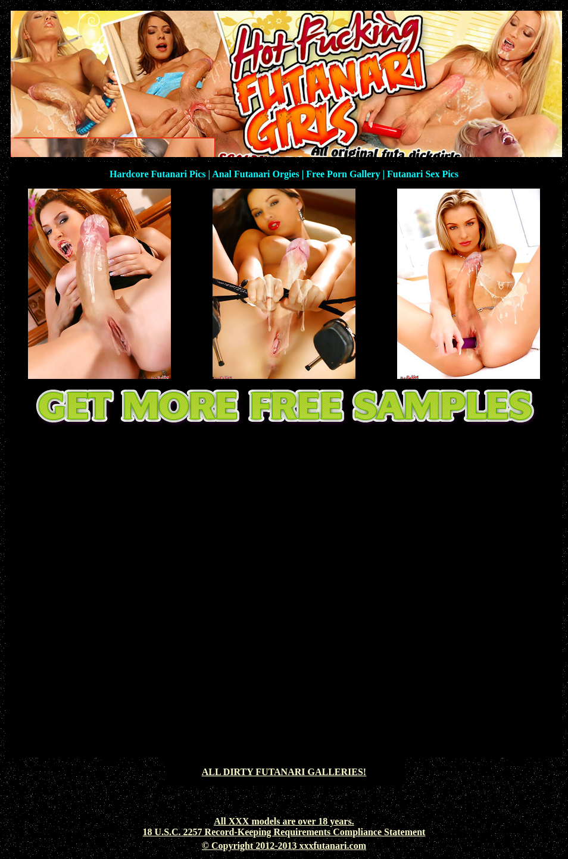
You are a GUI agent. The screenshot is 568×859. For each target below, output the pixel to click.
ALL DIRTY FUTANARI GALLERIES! (284, 772)
